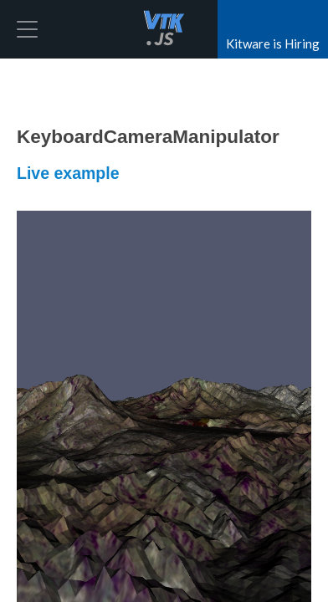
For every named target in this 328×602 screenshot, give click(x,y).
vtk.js (164, 29)
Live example (68, 173)
